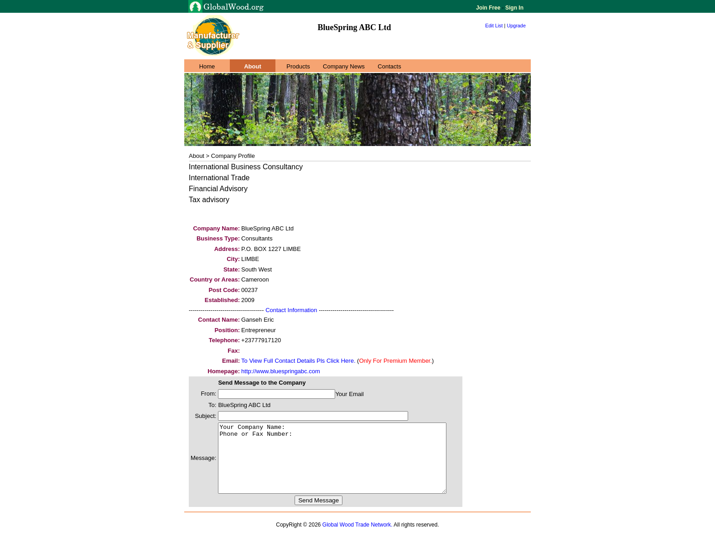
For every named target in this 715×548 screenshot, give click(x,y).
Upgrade (516, 25)
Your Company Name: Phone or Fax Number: (346, 465)
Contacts (389, 66)
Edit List (494, 25)
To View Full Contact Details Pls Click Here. (298, 360)
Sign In (513, 8)
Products (298, 66)
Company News (344, 66)
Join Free (489, 8)
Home (207, 66)
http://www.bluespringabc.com (280, 371)
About (252, 66)
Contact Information (291, 310)
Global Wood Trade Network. (357, 538)
